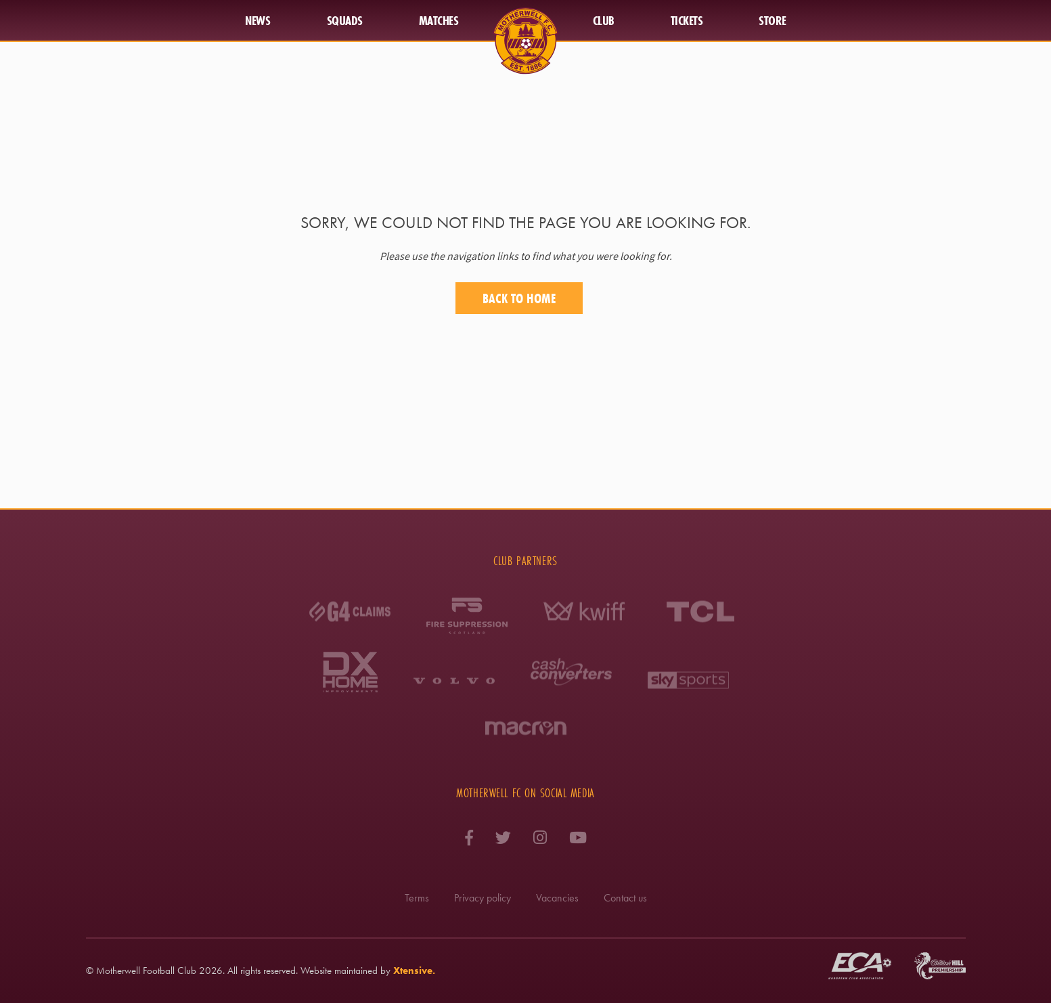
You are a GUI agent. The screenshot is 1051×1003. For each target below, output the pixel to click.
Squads (345, 20)
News (257, 20)
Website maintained (339, 970)
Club (603, 20)
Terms (417, 898)
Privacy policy (482, 898)
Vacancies (557, 898)
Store (772, 20)
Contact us (625, 898)
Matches (439, 20)
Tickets (687, 20)
